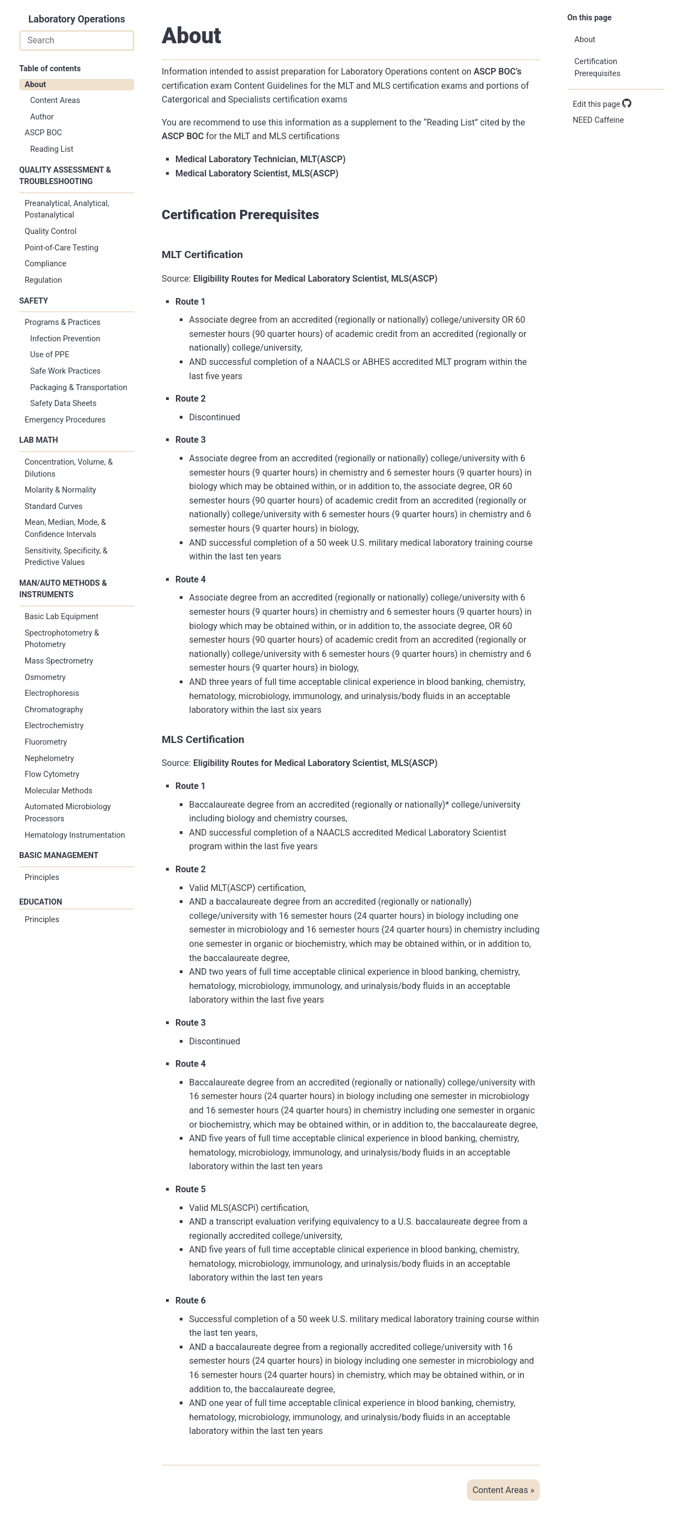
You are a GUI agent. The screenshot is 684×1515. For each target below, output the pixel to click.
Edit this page (602, 104)
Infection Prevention (65, 339)
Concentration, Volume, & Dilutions (69, 468)
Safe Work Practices (65, 371)
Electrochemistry (54, 725)
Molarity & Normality (60, 490)
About (35, 84)
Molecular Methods (59, 791)
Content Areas (55, 100)
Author (42, 117)
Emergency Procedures (65, 420)
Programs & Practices (63, 322)
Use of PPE (49, 354)
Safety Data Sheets (63, 403)
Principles (42, 877)
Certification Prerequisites (597, 67)
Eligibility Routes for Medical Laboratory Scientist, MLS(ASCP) (315, 278)
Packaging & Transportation (78, 387)
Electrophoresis (52, 693)
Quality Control (50, 231)
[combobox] (76, 40)
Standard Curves (54, 506)
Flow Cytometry (52, 774)
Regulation (43, 280)
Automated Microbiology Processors (68, 813)
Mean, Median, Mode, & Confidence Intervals (65, 528)
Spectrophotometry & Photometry (62, 639)
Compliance (45, 263)
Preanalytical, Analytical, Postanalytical (67, 209)
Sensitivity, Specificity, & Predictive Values (66, 557)
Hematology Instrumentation (75, 835)
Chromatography (54, 709)
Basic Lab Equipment (62, 616)
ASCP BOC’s (497, 71)
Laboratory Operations (77, 19)
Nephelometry (49, 758)
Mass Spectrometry (59, 661)
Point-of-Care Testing (62, 248)
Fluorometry (46, 742)
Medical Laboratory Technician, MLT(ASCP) (260, 159)
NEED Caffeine (598, 120)
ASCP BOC (43, 133)
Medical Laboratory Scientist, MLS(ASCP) (257, 173)
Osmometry (45, 677)
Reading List (51, 149)
